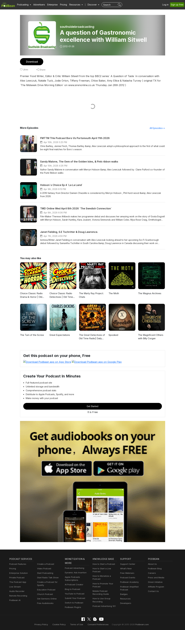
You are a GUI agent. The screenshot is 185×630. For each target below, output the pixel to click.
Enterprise (51, 4)
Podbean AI (14, 600)
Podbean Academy (128, 582)
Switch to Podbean (73, 603)
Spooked (113, 335)
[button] (23, 4)
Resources (125, 599)
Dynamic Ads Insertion (75, 572)
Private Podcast (16, 577)
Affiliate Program (155, 586)
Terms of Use (78, 624)
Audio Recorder (16, 591)
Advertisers (38, 4)
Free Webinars (127, 573)
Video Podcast (43, 568)
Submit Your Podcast (74, 598)
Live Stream (14, 586)
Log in (166, 4)
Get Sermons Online (46, 599)
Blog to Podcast (72, 589)
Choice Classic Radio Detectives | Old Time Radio (60, 295)
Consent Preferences (98, 624)
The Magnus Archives (149, 293)
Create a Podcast (45, 564)
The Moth (113, 293)
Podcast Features (17, 564)
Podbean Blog (154, 568)
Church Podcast (44, 594)
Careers (151, 573)
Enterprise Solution (18, 573)
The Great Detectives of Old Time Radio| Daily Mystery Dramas (91, 337)
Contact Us (153, 591)
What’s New (125, 568)
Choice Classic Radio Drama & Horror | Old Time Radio (31, 295)
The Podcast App (17, 582)
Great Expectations (59, 335)
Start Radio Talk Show (47, 577)
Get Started (92, 406)
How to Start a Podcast (103, 564)
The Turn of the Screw (31, 335)
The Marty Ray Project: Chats (91, 295)
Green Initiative (155, 582)
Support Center (127, 564)
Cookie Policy (62, 624)
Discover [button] (89, 4)
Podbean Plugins (72, 607)
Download (31, 61)
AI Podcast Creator (73, 584)
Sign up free (178, 4)
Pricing (61, 4)
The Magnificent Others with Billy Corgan (150, 337)
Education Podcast (45, 589)
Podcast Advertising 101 (104, 606)
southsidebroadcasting (77, 26)
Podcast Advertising (74, 568)
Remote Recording (17, 595)
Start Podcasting (44, 573)
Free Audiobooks (44, 603)
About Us (152, 564)
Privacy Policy (45, 624)
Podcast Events (127, 577)
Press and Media (155, 577)
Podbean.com (138, 624)
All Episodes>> (158, 128)
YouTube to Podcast (74, 593)
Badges (123, 594)
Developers (125, 603)
